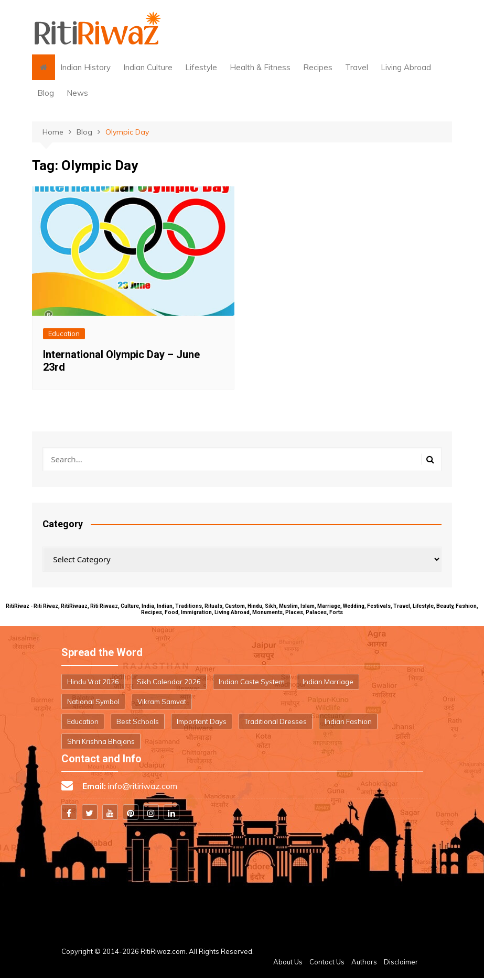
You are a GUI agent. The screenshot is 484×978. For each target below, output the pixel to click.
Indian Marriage (328, 681)
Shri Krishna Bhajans (101, 741)
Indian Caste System (252, 681)
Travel (356, 67)
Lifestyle (201, 67)
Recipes (317, 67)
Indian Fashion (348, 721)
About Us (288, 962)
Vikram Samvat (161, 701)
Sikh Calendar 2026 (169, 681)
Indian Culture (148, 67)
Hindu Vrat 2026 (93, 681)
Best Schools (137, 721)
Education (64, 333)
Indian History (85, 67)
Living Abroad (406, 67)
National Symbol (93, 701)
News (77, 93)
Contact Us (327, 962)
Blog (45, 93)
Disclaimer (401, 962)
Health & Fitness (260, 67)
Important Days (202, 721)
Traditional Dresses (275, 721)
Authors (364, 962)
